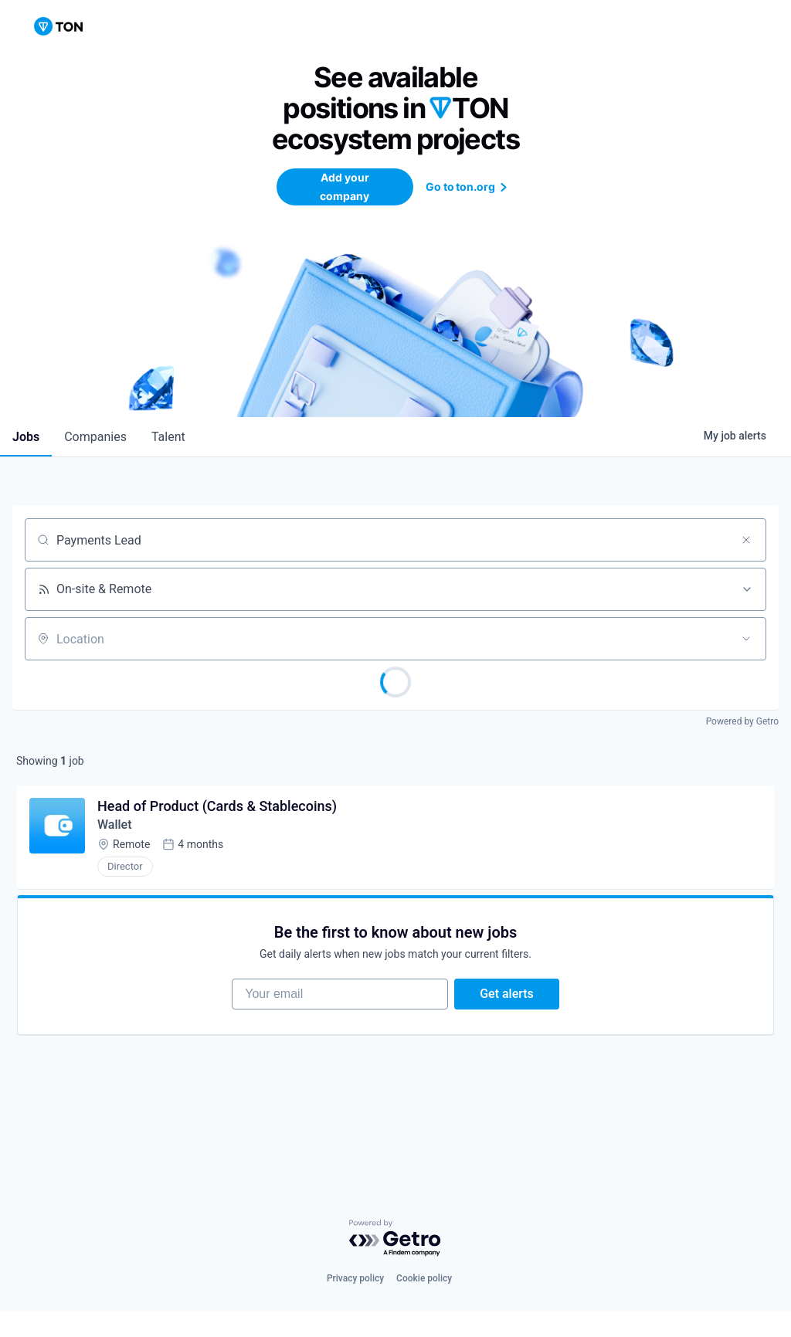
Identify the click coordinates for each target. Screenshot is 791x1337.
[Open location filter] (746, 639)
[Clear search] (746, 540)
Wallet (114, 824)
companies (95, 436)
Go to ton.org (469, 186)
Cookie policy (424, 1278)
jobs (25, 436)
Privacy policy (355, 1278)
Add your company (344, 186)
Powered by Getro (742, 721)
